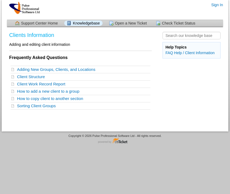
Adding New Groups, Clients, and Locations (57, 69)
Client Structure (32, 76)
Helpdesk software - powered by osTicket (115, 141)
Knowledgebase (86, 23)
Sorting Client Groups (37, 105)
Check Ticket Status (178, 23)
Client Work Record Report (42, 84)
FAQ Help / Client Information (190, 53)
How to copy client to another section (51, 98)
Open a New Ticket (131, 23)
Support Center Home (39, 23)
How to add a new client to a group (49, 91)
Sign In (217, 5)
